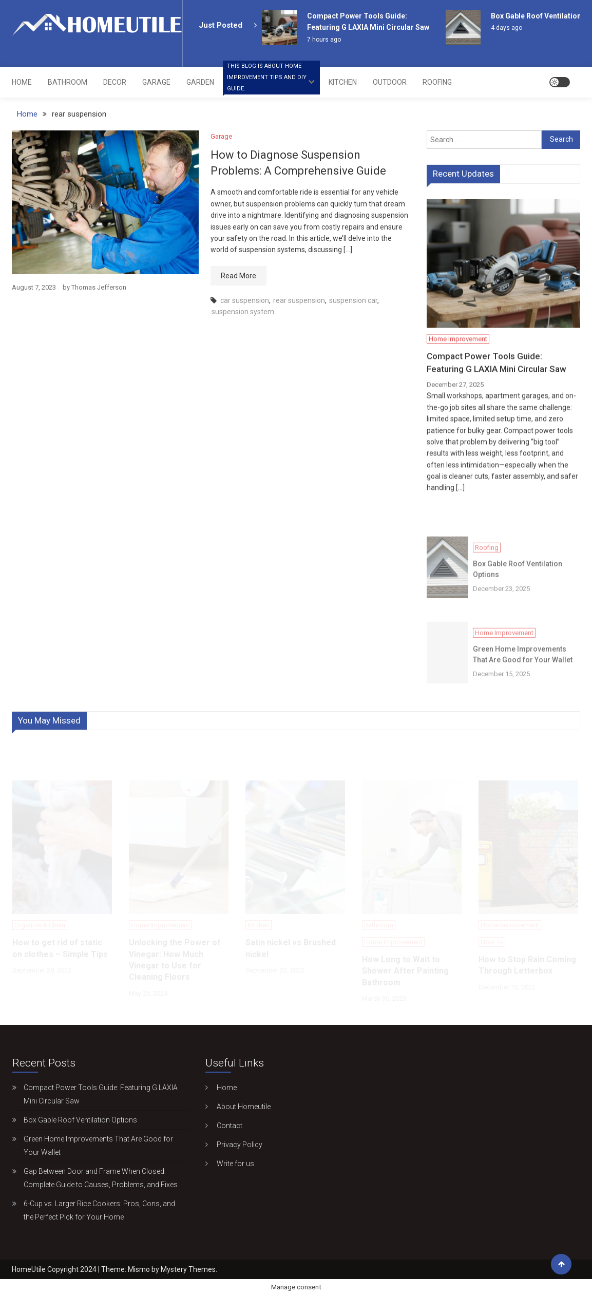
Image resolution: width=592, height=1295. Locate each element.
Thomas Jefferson (98, 287)
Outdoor (390, 82)
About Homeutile (237, 1106)
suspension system (243, 312)
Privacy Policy (233, 1144)
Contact (223, 1125)
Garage (156, 82)
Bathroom (67, 82)
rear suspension (299, 300)
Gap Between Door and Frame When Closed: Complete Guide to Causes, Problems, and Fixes (101, 1178)
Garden (200, 82)
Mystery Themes (188, 1269)
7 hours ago (324, 39)
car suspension (244, 300)
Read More (238, 276)
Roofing (437, 82)
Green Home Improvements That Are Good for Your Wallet (522, 667)
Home (22, 82)
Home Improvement (271, 80)
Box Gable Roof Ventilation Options (517, 582)
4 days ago (506, 27)
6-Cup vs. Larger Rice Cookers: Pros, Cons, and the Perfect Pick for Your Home (99, 1210)
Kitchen (343, 82)
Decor (114, 82)
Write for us (229, 1163)
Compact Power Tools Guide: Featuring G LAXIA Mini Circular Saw (496, 364)
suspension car (353, 300)
